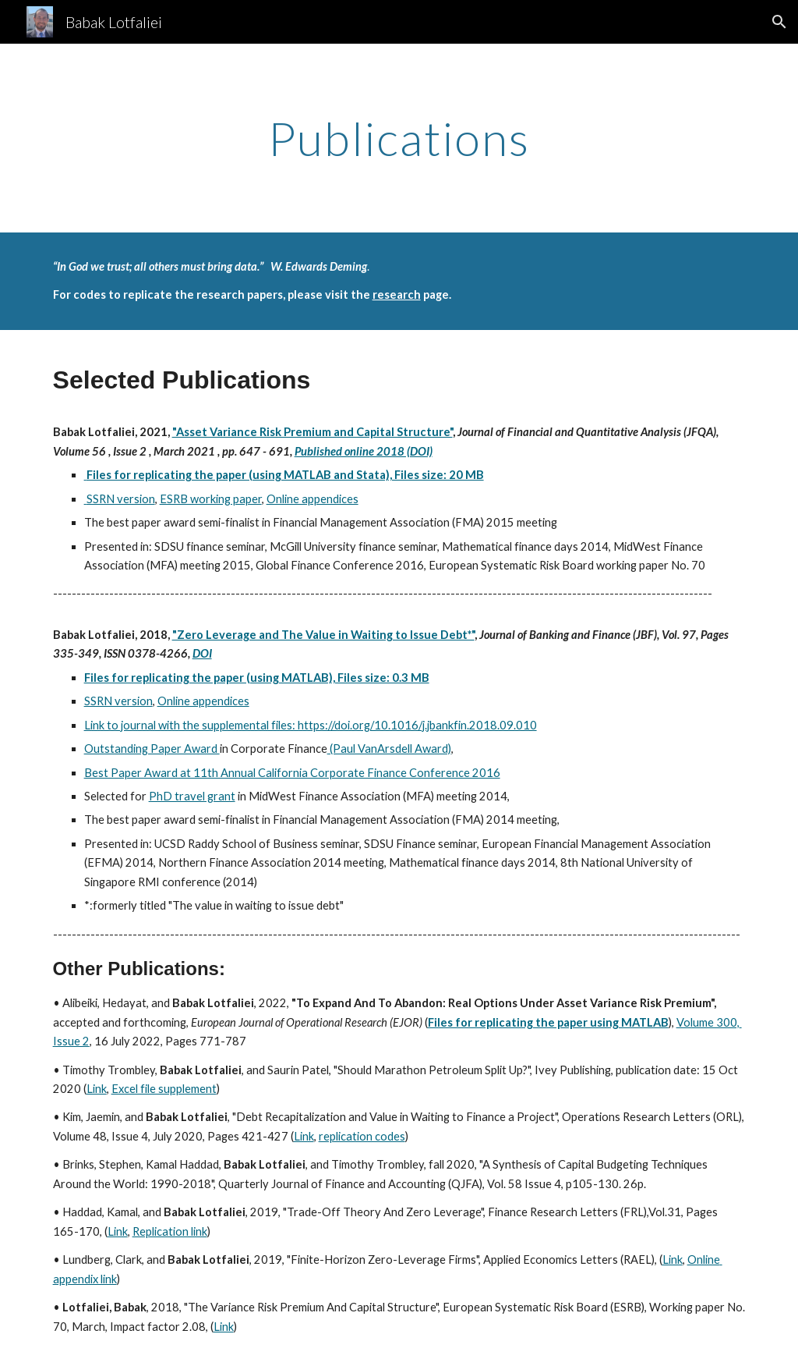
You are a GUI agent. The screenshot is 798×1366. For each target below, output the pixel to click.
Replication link (169, 1231)
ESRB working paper (211, 499)
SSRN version (119, 499)
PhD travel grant (192, 796)
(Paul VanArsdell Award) (389, 748)
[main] (399, 138)
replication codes (362, 1136)
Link (97, 1088)
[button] (779, 22)
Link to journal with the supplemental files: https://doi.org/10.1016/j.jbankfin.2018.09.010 (310, 725)
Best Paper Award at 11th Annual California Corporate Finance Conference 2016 (292, 772)
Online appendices (312, 499)
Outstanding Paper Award (152, 748)
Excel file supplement (164, 1088)
